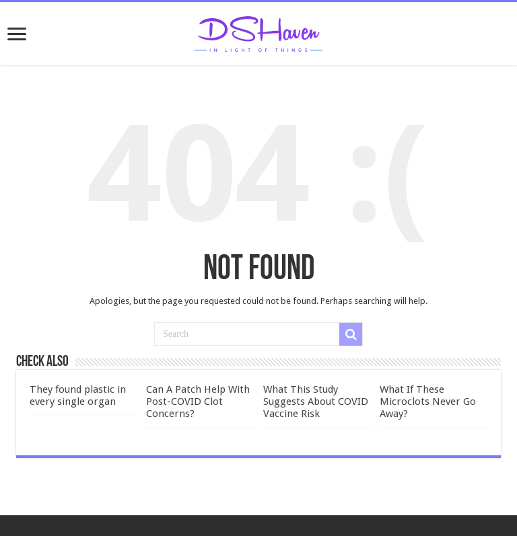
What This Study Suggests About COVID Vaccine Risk (315, 401)
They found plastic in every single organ (78, 395)
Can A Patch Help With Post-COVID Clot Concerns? (198, 401)
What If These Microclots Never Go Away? (428, 401)
